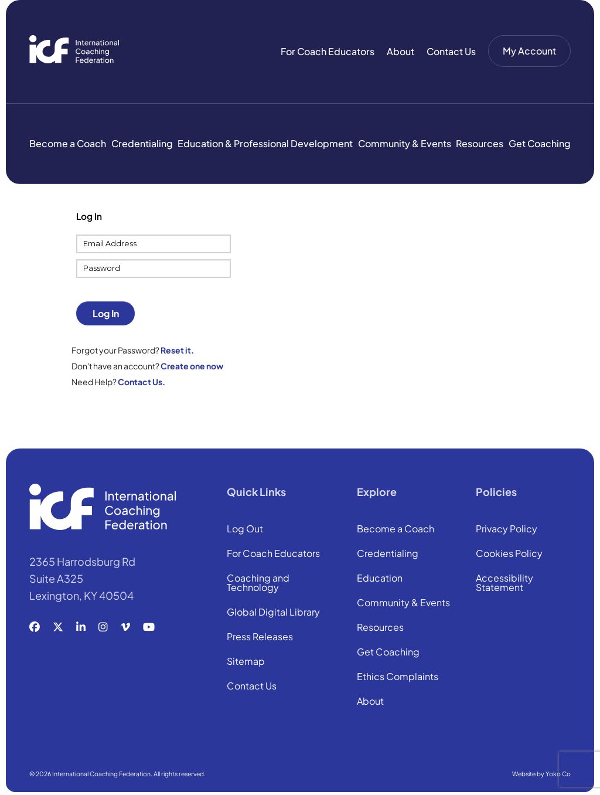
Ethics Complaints (397, 677)
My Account (529, 51)
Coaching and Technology (258, 583)
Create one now (192, 366)
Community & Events (404, 143)
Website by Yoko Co (541, 773)
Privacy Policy (506, 529)
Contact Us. (141, 381)
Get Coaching (540, 143)
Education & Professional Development (265, 143)
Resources (479, 143)
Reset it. (177, 350)
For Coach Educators (327, 51)
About (400, 51)
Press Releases (260, 637)
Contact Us (451, 51)
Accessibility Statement (504, 583)
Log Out (245, 529)
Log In (106, 313)
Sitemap (246, 662)
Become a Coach (67, 143)
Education (380, 578)
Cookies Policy (509, 554)
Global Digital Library (273, 612)
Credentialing (142, 143)
